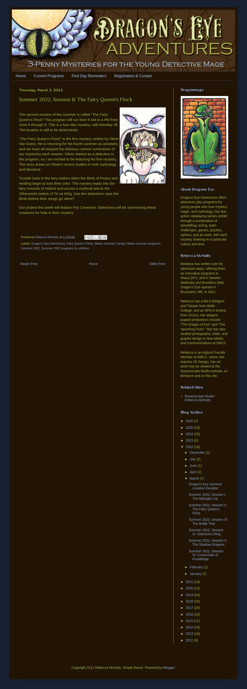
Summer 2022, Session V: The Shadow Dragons (208, 542)
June (194, 465)
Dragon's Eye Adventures (48, 243)
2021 (190, 582)
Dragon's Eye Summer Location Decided (205, 486)
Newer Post (28, 264)
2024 (190, 434)
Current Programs (49, 76)
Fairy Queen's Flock (80, 243)
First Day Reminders (89, 76)
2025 (190, 427)
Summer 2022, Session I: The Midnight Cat (207, 497)
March (195, 478)
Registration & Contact (133, 76)
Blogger (169, 668)
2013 (190, 634)
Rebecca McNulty (47, 237)
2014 (190, 627)
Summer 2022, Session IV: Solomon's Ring (206, 532)
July (193, 459)
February (197, 567)
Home (21, 76)
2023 (190, 440)
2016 (190, 614)
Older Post (157, 264)
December (198, 452)
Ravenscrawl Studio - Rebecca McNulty (200, 398)
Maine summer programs (143, 243)
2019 (190, 595)
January (196, 574)
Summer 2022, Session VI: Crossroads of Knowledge (206, 555)
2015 (190, 621)
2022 (190, 447)
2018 (190, 601)
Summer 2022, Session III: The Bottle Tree (208, 521)
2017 (190, 608)
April (193, 472)
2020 (190, 588)
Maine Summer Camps (110, 243)
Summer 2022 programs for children (65, 248)
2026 (190, 421)
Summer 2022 (30, 248)
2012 (190, 640)
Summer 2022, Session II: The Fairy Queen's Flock (208, 509)
